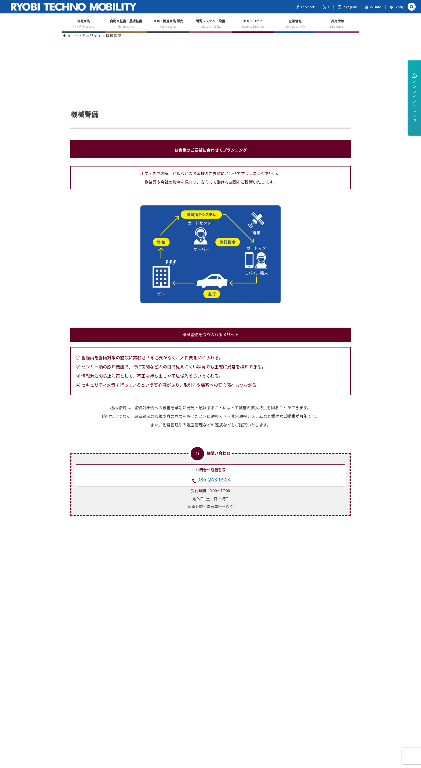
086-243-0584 (214, 479)
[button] (412, 7)
